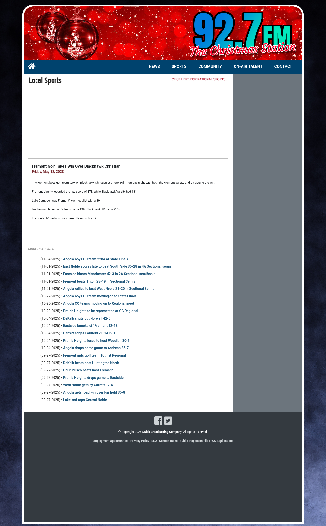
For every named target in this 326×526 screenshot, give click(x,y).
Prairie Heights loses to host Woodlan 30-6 (96, 341)
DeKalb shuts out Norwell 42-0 (86, 318)
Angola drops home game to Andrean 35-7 (96, 348)
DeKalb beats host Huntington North (91, 363)
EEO (154, 441)
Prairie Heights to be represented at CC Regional (100, 311)
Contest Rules (168, 441)
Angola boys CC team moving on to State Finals (100, 296)
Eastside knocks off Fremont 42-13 (90, 326)
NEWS (154, 66)
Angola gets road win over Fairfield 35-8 (94, 392)
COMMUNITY (210, 66)
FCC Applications (222, 441)
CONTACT (283, 66)
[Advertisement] (128, 122)
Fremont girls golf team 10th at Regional (94, 355)
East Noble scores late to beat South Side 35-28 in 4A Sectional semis (117, 266)
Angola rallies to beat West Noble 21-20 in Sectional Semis (108, 289)
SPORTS (179, 66)
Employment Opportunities (110, 441)
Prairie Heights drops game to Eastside (93, 378)
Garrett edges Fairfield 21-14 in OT (90, 333)
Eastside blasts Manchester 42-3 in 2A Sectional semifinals (109, 274)
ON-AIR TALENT (248, 66)
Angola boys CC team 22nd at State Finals (95, 259)
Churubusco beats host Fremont (88, 370)
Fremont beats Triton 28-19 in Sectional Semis (99, 281)
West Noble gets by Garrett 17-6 (88, 385)
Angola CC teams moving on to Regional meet (98, 303)
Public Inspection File (194, 441)
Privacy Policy (139, 441)
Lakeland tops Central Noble (85, 400)
